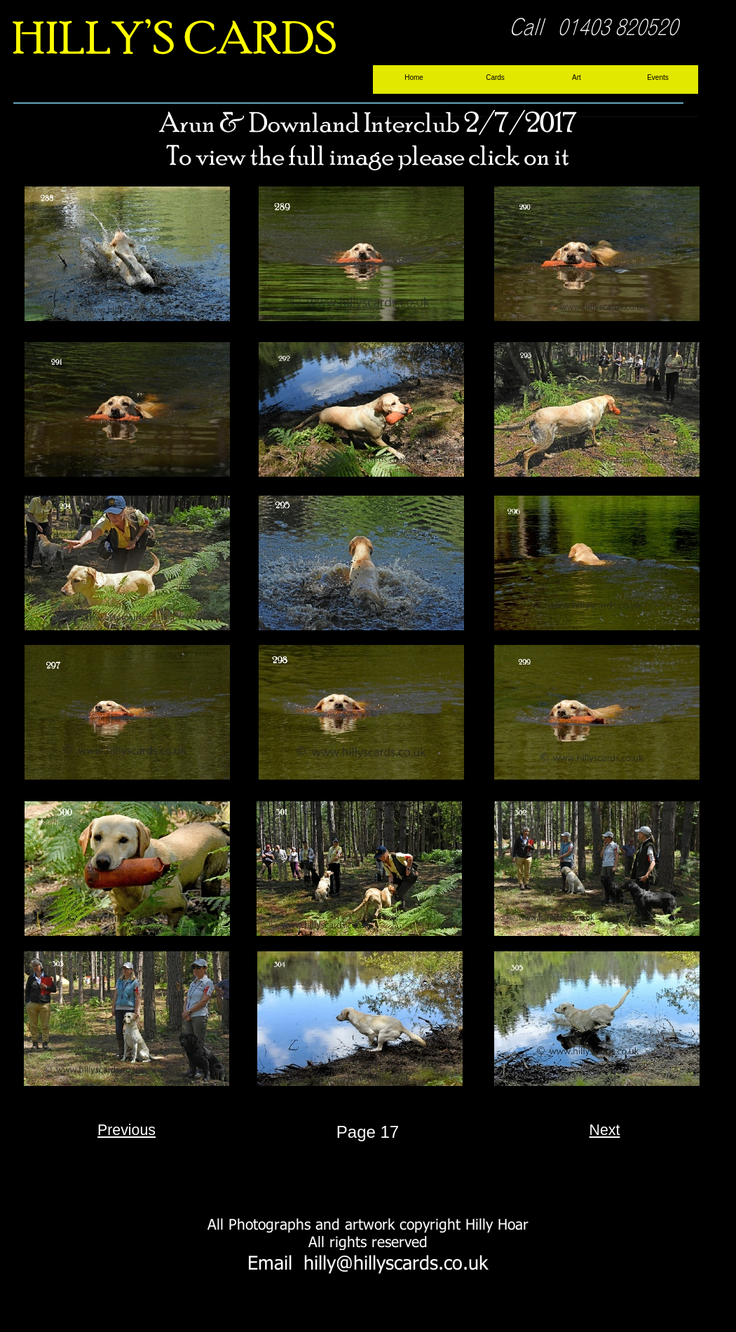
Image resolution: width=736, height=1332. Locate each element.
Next (605, 1130)
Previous (126, 1130)
